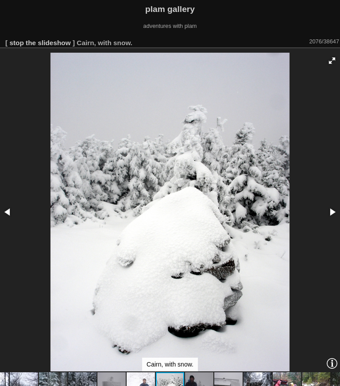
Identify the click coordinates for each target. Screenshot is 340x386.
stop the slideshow (39, 42)
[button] (332, 61)
